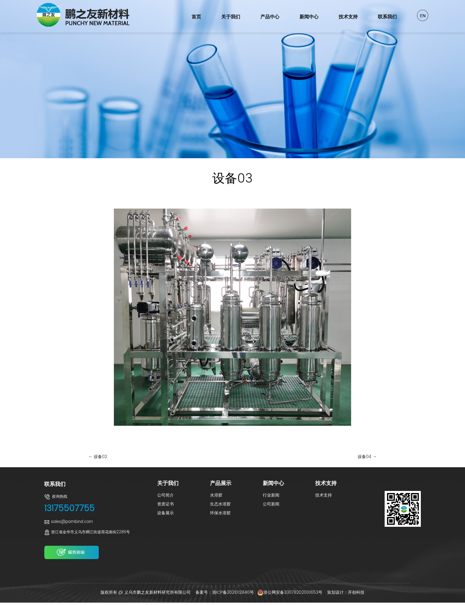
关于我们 (230, 17)
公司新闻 (271, 504)
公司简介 (165, 495)
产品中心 (269, 17)
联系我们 (387, 17)
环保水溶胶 (220, 513)
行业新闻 (271, 495)
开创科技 (356, 592)
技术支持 (348, 17)
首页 (196, 17)
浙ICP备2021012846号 (233, 592)
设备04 (367, 456)
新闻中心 (309, 17)
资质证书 (165, 504)
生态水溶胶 (220, 504)
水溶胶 (216, 495)
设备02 (97, 456)
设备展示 (165, 513)
